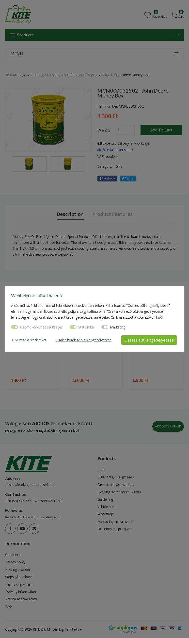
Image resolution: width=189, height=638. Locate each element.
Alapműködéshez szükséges (41, 327)
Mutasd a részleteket (29, 340)
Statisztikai (86, 327)
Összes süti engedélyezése (149, 340)
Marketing (117, 327)
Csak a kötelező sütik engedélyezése (83, 340)
